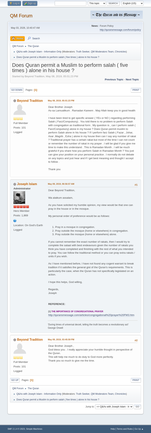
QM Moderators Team (102, 51)
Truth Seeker (83, 51)
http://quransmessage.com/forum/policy (120, 29)
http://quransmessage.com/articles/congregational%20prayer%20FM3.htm (91, 315)
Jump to (90, 406)
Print (136, 90)
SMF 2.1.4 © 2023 (16, 429)
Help (112, 429)
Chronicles (120, 51)
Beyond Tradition (30, 100)
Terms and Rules (125, 429)
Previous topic (114, 79)
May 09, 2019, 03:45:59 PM (61, 339)
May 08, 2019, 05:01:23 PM (61, 100)
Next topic (132, 79)
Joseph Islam (27, 184)
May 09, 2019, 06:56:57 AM (61, 184)
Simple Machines (34, 429)
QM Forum (21, 15)
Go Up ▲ (139, 429)
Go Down (16, 90)
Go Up (14, 380)
